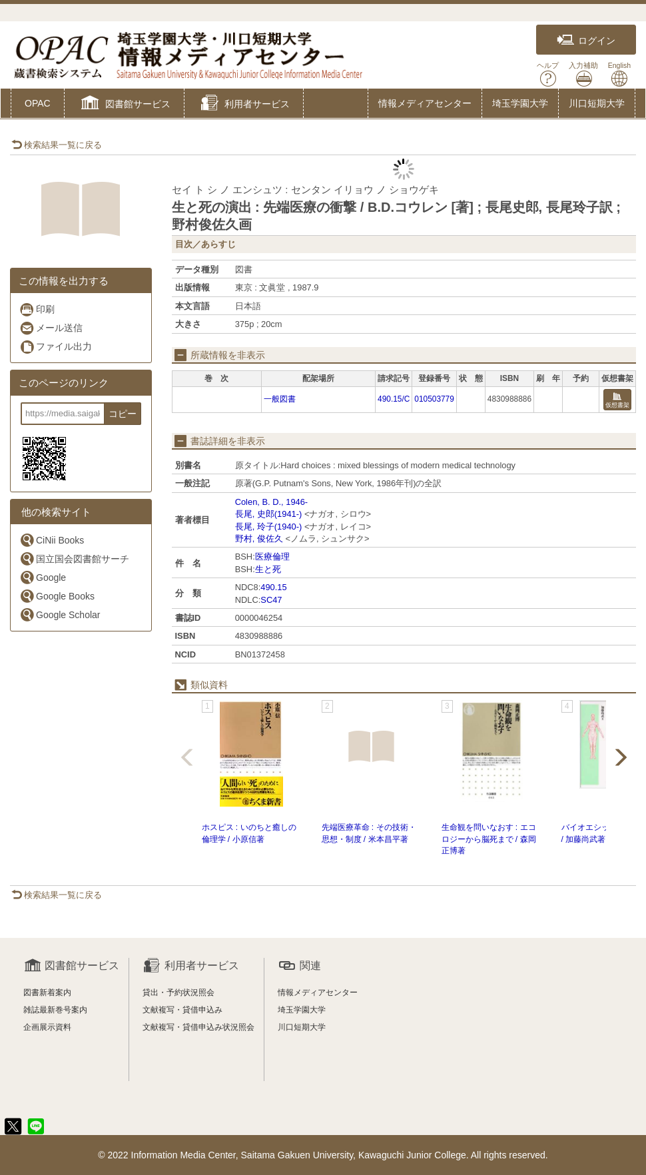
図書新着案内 (47, 992)
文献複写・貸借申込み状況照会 (198, 1027)
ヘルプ (548, 74)
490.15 (273, 587)
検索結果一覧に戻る (56, 145)
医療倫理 (272, 557)
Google (42, 577)
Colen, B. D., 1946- (271, 502)
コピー (123, 413)
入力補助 (583, 74)
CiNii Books (51, 540)
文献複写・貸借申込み (182, 1009)
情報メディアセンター (425, 103)
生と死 (268, 569)
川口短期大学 (597, 103)
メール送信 (51, 328)
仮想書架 (617, 400)
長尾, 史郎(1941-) (268, 514)
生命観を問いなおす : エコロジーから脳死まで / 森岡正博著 (489, 839)
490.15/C (394, 399)
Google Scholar (60, 614)
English (619, 74)
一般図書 (280, 399)
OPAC (38, 103)
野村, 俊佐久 (259, 539)
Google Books (57, 596)
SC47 (271, 600)
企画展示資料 (47, 1027)
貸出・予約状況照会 (178, 992)
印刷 (37, 309)
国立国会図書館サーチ (74, 559)
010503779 (434, 399)
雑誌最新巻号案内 (55, 1009)
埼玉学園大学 (520, 103)
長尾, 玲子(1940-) (268, 527)
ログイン (586, 40)
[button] (124, 105)
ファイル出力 (55, 347)
